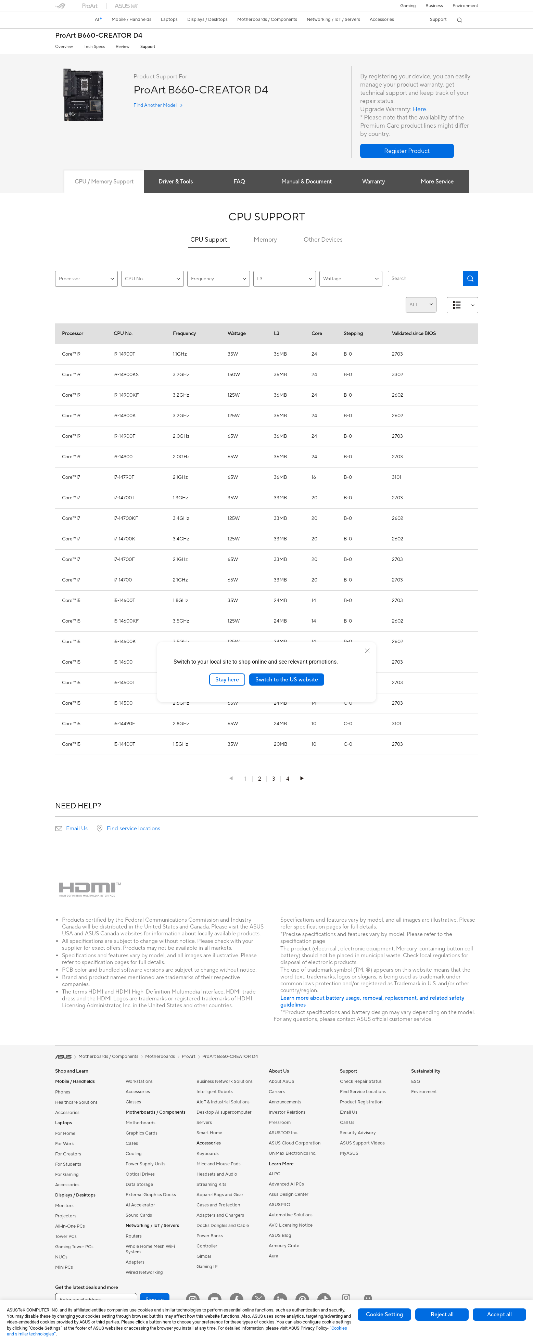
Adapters (135, 1262)
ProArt (188, 1056)
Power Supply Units (145, 1164)
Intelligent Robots (214, 1092)
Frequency (218, 279)
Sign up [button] (154, 1299)
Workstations (139, 1081)
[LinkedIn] (280, 1300)
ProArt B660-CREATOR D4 (98, 35)
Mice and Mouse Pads (218, 1164)
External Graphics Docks (151, 1195)
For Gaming (67, 1174)
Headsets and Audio (216, 1174)
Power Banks (209, 1236)
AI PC (274, 1174)
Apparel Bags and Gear (219, 1195)
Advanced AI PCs (286, 1184)
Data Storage (139, 1184)
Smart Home (209, 1133)
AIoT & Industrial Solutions (223, 1102)
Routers (134, 1236)
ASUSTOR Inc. (283, 1133)
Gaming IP (206, 1266)
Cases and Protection (218, 1205)
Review (122, 46)
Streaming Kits (211, 1184)
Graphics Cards (141, 1133)
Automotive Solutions (291, 1215)
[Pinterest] (302, 1300)
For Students (68, 1164)
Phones (62, 1092)
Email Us (77, 828)
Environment (465, 6)
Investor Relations (287, 1112)
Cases (132, 1143)
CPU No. (152, 279)
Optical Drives (140, 1174)
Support (147, 46)
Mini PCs (64, 1267)
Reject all (442, 1314)
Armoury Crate (284, 1246)
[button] (408, 6)
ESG (415, 1081)
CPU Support (208, 240)
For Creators (68, 1154)
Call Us (347, 1122)
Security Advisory (358, 1133)
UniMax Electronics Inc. (292, 1153)
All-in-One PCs (70, 1226)
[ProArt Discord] (368, 1300)
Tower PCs (66, 1236)
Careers (277, 1092)
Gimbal (203, 1256)
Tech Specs (94, 46)
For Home (65, 1133)
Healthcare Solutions (76, 1102)
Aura (273, 1256)
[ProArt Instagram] (346, 1300)
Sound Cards (139, 1215)
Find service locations (133, 828)
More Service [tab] (438, 181)
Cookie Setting (384, 1314)
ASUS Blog (280, 1235)
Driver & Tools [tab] (174, 181)
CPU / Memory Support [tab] (102, 181)
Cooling (134, 1153)
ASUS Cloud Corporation (294, 1143)
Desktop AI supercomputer (224, 1112)
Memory (265, 240)
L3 (284, 279)
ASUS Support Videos (362, 1143)
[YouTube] (214, 1300)
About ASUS (281, 1081)
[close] (367, 650)
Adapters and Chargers (220, 1215)
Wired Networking (144, 1272)
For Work (64, 1144)
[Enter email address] (96, 1300)
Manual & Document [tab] (306, 181)
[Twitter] (258, 1300)
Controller (206, 1246)
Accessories (67, 1112)
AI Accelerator (140, 1205)
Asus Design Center (288, 1194)
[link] (66, 20)
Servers (204, 1122)
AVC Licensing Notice (291, 1225)
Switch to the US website (286, 679)
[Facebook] (236, 1300)
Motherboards (140, 1123)
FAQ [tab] (238, 181)
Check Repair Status (361, 1081)
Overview (64, 46)
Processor (86, 279)
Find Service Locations (363, 1092)
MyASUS (349, 1153)
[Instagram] (193, 1300)
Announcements (285, 1102)
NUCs (61, 1257)
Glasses (133, 1102)
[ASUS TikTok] (324, 1300)
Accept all (499, 1314)
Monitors (64, 1205)
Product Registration (361, 1102)
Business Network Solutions (224, 1081)
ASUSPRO (279, 1204)
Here (420, 109)
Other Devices (323, 240)
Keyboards (207, 1153)
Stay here (227, 679)
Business (434, 6)
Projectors (65, 1216)
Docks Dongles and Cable (222, 1225)
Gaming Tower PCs (74, 1247)
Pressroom (280, 1122)
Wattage (350, 279)
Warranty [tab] (374, 181)
